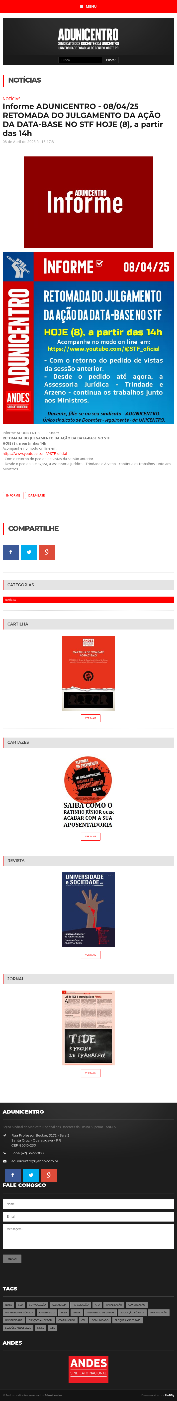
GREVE (77, 1312)
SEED (64, 1312)
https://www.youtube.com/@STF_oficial (35, 453)
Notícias (11, 99)
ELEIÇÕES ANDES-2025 (18, 1327)
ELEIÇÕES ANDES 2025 (128, 1320)
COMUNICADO (66, 1320)
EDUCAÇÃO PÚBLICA (132, 1312)
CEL (83, 1320)
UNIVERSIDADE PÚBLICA (19, 1312)
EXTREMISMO (47, 1312)
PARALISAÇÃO (81, 1304)
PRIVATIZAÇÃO (158, 1312)
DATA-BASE (36, 495)
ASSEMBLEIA (59, 1304)
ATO (97, 1304)
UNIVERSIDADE (13, 1320)
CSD (20, 1304)
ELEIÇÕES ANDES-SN (40, 1320)
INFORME (13, 495)
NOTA (8, 1304)
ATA (52, 1327)
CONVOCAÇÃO (37, 1304)
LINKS (40, 1327)
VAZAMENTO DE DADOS (100, 1312)
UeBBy (170, 1395)
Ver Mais (90, 718)
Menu (88, 6)
